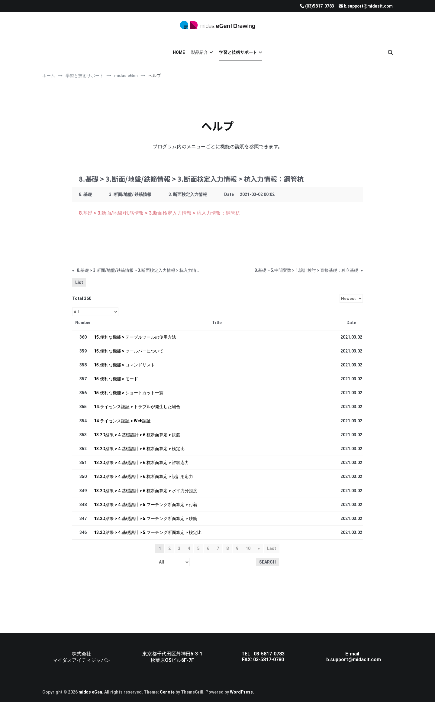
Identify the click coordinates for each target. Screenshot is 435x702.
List (79, 282)
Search (267, 562)
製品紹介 (199, 52)
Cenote (167, 692)
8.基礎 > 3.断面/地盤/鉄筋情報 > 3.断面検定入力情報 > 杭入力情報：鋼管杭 (159, 213)
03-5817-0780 (268, 659)
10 (248, 548)
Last (271, 548)
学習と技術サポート (238, 52)
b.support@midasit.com (353, 659)
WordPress (241, 692)
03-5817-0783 (269, 654)
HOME (179, 52)
